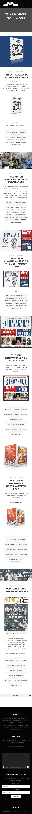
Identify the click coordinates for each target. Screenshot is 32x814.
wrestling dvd (16, 144)
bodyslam (9, 539)
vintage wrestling (21, 142)
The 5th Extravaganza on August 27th (16, 358)
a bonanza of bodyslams (16, 658)
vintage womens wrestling (16, 559)
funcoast (7, 300)
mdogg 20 (23, 207)
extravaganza (22, 298)
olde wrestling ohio (16, 426)
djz (8, 407)
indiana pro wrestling (16, 546)
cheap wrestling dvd (21, 129)
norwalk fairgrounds (20, 303)
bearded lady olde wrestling (12, 660)
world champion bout (12, 219)
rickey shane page (21, 305)
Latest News (20, 71)
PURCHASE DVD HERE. (16, 502)
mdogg (17, 207)
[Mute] (25, 767)
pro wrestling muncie (21, 556)
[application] (16, 761)
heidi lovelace (23, 544)
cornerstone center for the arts (16, 665)
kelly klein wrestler (10, 549)
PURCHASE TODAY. (19, 91)
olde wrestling (10, 142)
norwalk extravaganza (21, 414)
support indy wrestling (16, 431)
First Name (16, 789)
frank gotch (8, 202)
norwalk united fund (16, 419)
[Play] (4, 767)
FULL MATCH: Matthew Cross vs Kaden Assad (16, 179)
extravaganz (23, 132)
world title (23, 219)
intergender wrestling (16, 134)
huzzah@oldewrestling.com (16, 746)
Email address (16, 783)
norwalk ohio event (20, 139)
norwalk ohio (11, 209)
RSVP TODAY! (15, 291)
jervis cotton (20, 407)
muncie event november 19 (20, 551)
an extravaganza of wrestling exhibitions (16, 295)
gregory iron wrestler (11, 544)
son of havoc (22, 429)
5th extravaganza (9, 129)
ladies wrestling (10, 137)
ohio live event (21, 209)
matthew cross (10, 207)
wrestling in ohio (16, 222)
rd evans (23, 212)
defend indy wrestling (12, 132)
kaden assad (12, 204)
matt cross (10, 139)
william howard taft (22, 217)
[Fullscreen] (28, 767)
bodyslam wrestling (19, 539)
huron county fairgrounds (19, 300)
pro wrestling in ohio (11, 429)
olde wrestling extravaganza (16, 424)
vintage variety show (20, 214)
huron (13, 407)
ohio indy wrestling (11, 421)
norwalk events (8, 414)
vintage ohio (9, 214)
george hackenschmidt (20, 202)
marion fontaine (21, 137)
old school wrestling (13, 212)
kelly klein (8, 409)
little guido (16, 409)
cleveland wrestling (11, 298)
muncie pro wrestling (21, 554)
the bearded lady (16, 434)
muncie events (9, 554)
